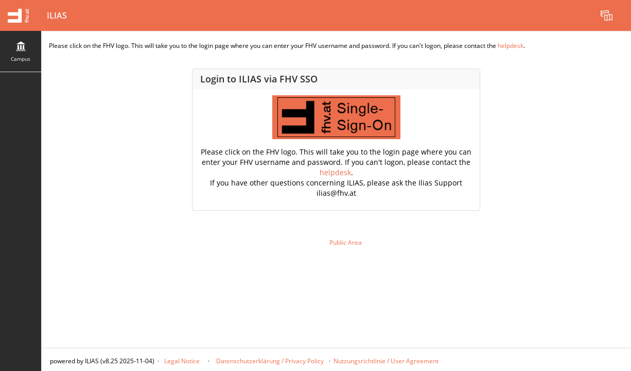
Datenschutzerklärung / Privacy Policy (269, 361)
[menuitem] (607, 15)
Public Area (345, 242)
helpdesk (510, 45)
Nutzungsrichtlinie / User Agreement (386, 361)
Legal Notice (182, 361)
